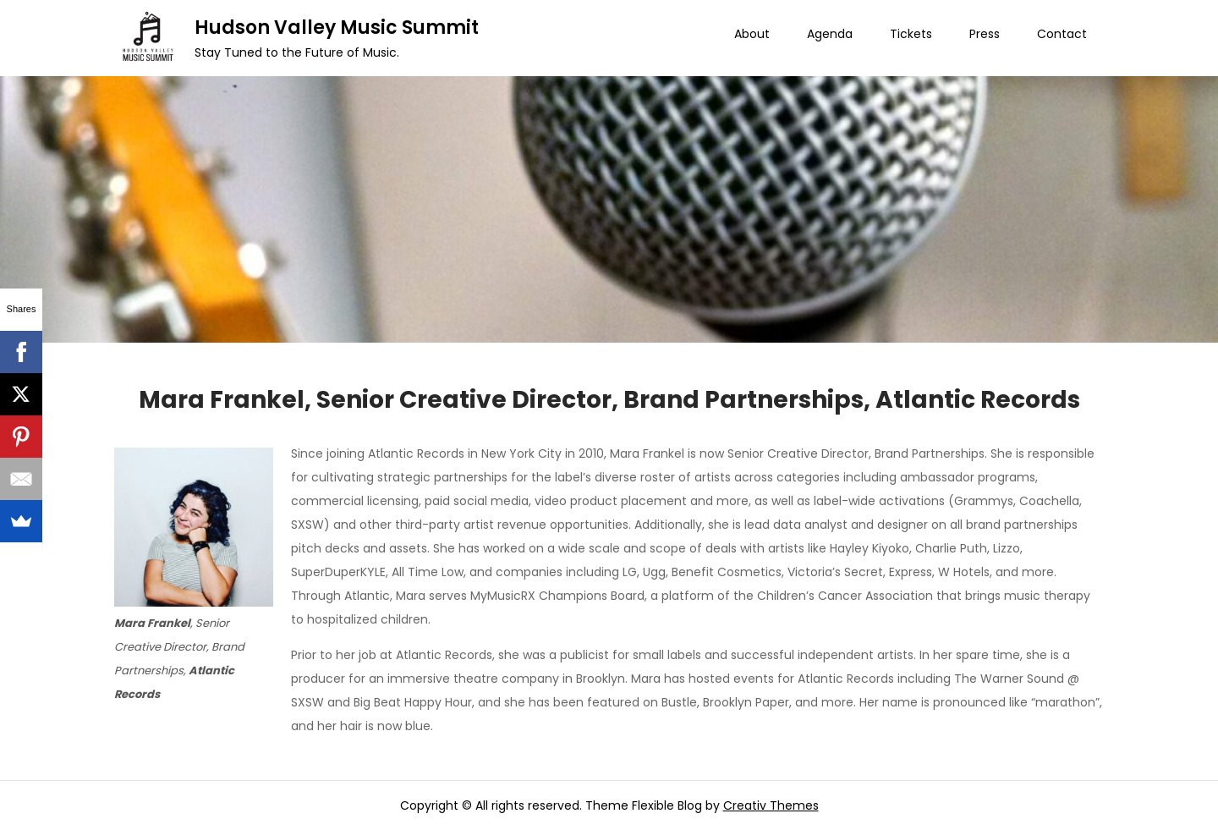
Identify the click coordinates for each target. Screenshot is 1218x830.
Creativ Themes (771, 805)
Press (984, 33)
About (752, 33)
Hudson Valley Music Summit (337, 27)
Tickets (911, 33)
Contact (1062, 33)
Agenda (830, 33)
